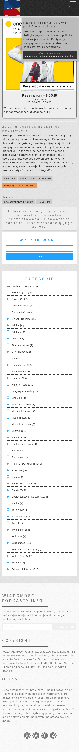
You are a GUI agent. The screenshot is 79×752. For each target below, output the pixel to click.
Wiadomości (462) (22, 543)
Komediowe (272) (22, 365)
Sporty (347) (19, 490)
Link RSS (9, 178)
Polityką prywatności (37, 35)
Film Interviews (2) (22, 345)
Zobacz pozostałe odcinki (35, 178)
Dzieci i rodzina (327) (25, 319)
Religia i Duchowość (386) (27, 464)
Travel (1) (17, 523)
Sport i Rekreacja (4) (24, 483)
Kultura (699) (19, 378)
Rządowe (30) (20, 470)
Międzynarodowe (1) (23, 404)
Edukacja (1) (19, 332)
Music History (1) (21, 417)
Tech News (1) (20, 510)
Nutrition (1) (19, 450)
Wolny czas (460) (22, 556)
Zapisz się (64, 626)
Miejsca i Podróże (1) (24, 411)
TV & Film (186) (21, 529)
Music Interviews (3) (23, 424)
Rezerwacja (15, 130)
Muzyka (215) (19, 431)
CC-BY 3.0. (33, 667)
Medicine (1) (19, 398)
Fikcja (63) (18, 338)
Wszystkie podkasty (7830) (22, 286)
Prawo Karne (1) (21, 457)
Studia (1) (17, 503)
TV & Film (44, 201)
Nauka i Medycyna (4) (24, 444)
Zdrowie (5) (18, 562)
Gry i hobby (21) (21, 352)
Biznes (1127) (20, 299)
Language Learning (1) (25, 391)
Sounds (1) (18, 477)
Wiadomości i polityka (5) (26, 549)
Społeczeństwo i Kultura (19, 201)
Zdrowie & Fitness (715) (26, 569)
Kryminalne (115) (22, 371)
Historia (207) (20, 358)
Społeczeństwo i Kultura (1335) (30, 496)
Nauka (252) (19, 437)
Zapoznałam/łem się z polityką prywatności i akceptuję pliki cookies (50, 54)
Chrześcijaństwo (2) (23, 312)
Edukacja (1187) (21, 325)
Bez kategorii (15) (22, 292)
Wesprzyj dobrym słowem (19, 185)
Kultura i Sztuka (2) (23, 384)
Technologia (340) (22, 516)
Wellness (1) (19, 536)
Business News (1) (22, 305)
